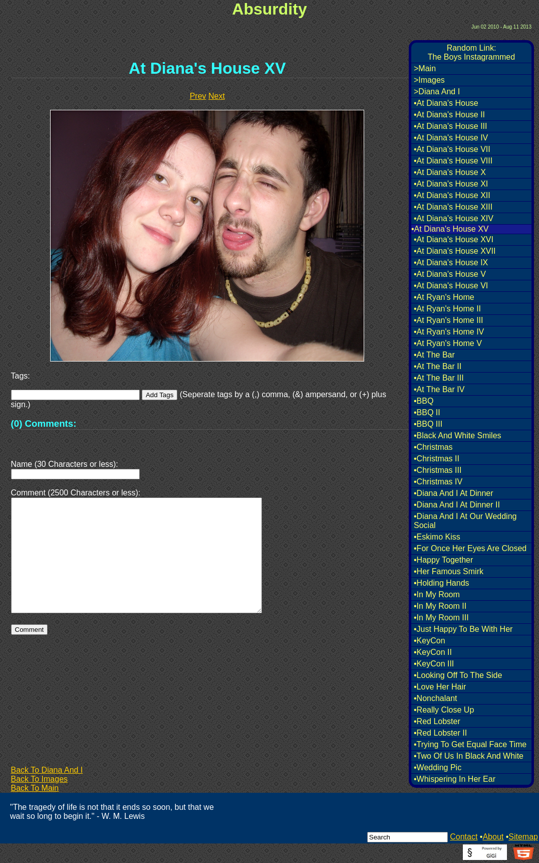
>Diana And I (437, 91)
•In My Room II (440, 606)
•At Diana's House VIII (453, 160)
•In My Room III (441, 617)
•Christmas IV (438, 481)
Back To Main (35, 788)
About (492, 836)
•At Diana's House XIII (453, 207)
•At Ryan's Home (444, 297)
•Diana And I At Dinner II (457, 504)
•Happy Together (443, 560)
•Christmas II (436, 458)
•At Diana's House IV (451, 137)
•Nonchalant (435, 698)
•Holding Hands (441, 583)
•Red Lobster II (440, 733)
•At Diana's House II (449, 114)
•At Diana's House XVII (454, 251)
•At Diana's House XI (451, 184)
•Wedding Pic (437, 767)
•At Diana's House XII (452, 195)
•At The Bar (434, 355)
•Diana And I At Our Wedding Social (465, 521)
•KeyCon (429, 640)
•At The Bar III (439, 378)
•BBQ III (428, 424)
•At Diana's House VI (451, 285)
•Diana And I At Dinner (453, 493)
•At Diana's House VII (452, 149)
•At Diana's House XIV (453, 218)
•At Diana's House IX (451, 262)
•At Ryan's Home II (447, 308)
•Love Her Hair (440, 686)
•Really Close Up (444, 710)
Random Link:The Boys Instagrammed (471, 52)
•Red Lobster (437, 721)
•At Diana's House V (450, 274)
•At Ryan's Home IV (449, 331)
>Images (429, 80)
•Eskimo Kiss (437, 537)
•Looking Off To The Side (458, 675)
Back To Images (39, 779)
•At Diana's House (446, 103)
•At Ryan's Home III (448, 320)
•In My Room (437, 594)
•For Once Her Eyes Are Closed (470, 548)
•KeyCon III (434, 663)
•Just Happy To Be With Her (463, 629)
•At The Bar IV (439, 389)
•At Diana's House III (450, 126)
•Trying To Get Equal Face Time (470, 744)
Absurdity (269, 9)
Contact (463, 836)
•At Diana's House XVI (453, 239)
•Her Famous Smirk (448, 571)
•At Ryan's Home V (448, 343)
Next (216, 96)
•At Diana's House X (450, 172)
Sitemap (523, 836)
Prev (198, 96)
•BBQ (423, 401)
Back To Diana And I (47, 770)
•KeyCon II (433, 652)
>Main (425, 68)
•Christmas (433, 447)
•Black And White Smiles (457, 435)
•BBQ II (427, 412)
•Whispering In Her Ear (454, 779)
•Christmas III (437, 470)
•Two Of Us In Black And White (468, 756)
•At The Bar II (437, 366)
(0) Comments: (44, 423)
